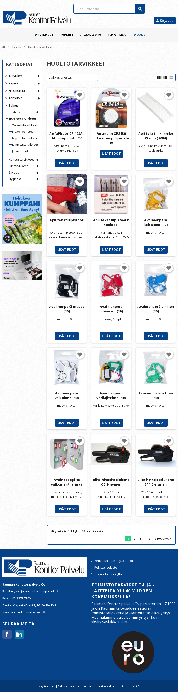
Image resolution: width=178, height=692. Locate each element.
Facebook (7, 634)
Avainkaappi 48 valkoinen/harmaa (67, 481)
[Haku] (109, 9)
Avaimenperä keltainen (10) (156, 222)
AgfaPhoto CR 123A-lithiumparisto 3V (66, 135)
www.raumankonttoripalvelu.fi (23, 612)
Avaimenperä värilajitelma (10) (111, 395)
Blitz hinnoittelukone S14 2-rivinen (155, 481)
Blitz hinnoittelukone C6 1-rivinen (111, 481)
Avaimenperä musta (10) (66, 308)
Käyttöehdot (47, 686)
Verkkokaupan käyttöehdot (113, 561)
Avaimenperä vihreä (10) (155, 395)
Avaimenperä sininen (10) (155, 308)
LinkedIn (19, 634)
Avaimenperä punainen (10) (111, 308)
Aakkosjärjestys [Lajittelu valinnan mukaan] (60, 77)
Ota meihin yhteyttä (108, 574)
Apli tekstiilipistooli (67, 220)
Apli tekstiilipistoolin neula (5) (111, 222)
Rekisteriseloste (105, 567)
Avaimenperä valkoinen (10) (67, 395)
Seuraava (163, 538)
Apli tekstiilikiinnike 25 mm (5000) (155, 135)
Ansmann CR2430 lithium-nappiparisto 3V (111, 138)
